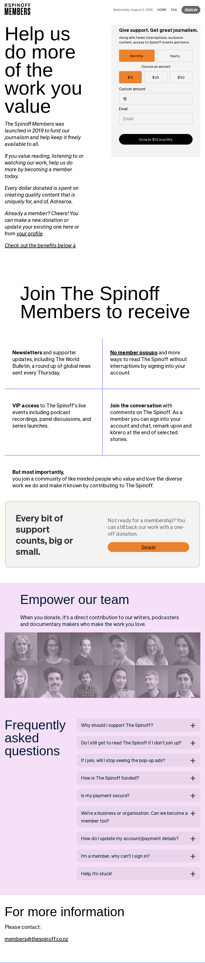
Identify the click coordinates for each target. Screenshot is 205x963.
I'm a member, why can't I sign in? (115, 856)
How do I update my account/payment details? (130, 838)
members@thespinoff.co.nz (36, 938)
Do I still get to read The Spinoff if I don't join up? (131, 742)
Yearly (175, 56)
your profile (30, 233)
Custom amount (132, 88)
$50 (181, 77)
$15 (130, 77)
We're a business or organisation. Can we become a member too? (134, 817)
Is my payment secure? (105, 795)
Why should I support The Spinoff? (117, 725)
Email (123, 108)
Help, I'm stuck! (96, 873)
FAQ (174, 10)
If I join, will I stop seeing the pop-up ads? (123, 760)
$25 (155, 77)
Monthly (137, 56)
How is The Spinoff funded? (110, 778)
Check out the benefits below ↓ (40, 245)
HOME (161, 10)
